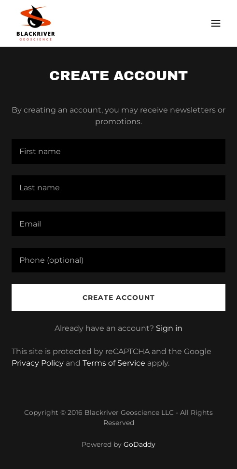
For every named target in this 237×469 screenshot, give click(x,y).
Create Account (119, 297)
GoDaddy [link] (139, 444)
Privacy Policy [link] (38, 363)
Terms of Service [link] (114, 363)
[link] (36, 23)
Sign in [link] (169, 328)
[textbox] (118, 151)
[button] (215, 23)
